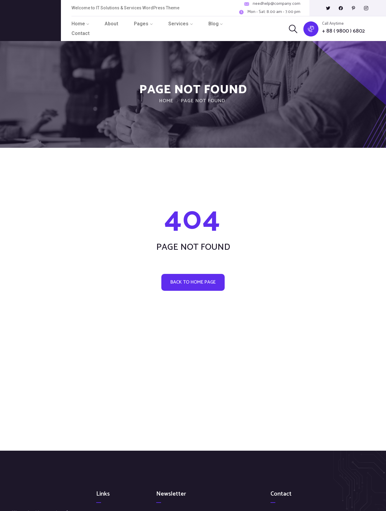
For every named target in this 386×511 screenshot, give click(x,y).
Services (178, 24)
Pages (141, 24)
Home (78, 24)
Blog (213, 24)
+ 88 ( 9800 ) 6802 (343, 31)
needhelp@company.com (276, 4)
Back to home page (193, 282)
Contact (80, 33)
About (111, 24)
